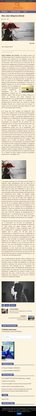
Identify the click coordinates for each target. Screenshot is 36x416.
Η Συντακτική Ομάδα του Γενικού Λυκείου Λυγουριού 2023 (16, 383)
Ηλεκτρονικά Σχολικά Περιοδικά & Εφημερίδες (15, 1)
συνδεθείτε (19, 331)
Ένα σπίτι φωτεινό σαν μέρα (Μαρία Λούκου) (13, 386)
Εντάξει (19, 413)
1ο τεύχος (4, 370)
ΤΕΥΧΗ (25, 11)
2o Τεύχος (4, 368)
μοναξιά (13, 305)
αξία (7, 305)
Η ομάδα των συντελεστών (8, 381)
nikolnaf (4, 19)
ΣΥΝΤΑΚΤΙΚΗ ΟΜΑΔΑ (15, 11)
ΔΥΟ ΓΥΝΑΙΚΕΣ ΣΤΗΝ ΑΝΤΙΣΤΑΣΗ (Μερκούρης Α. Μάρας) (16, 378)
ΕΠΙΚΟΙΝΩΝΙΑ (5, 11)
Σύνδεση (30, 1)
